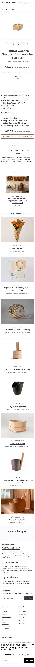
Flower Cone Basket (17, 248)
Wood (17, 78)
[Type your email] (13, 598)
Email (21, 623)
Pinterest (22, 612)
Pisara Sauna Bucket (17, 520)
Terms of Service (6, 617)
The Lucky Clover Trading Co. (20, 61)
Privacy (4, 619)
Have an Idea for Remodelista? (6, 627)
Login (32, 2)
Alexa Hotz (18, 205)
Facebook (22, 617)
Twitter (22, 620)
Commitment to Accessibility (6, 623)
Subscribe (29, 661)
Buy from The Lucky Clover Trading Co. (17, 72)
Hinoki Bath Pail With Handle (17, 370)
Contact (4, 614)
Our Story (4, 611)
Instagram (22, 615)
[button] (24, 2)
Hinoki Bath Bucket (17, 444)
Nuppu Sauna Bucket (17, 407)
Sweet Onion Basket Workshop (17, 330)
